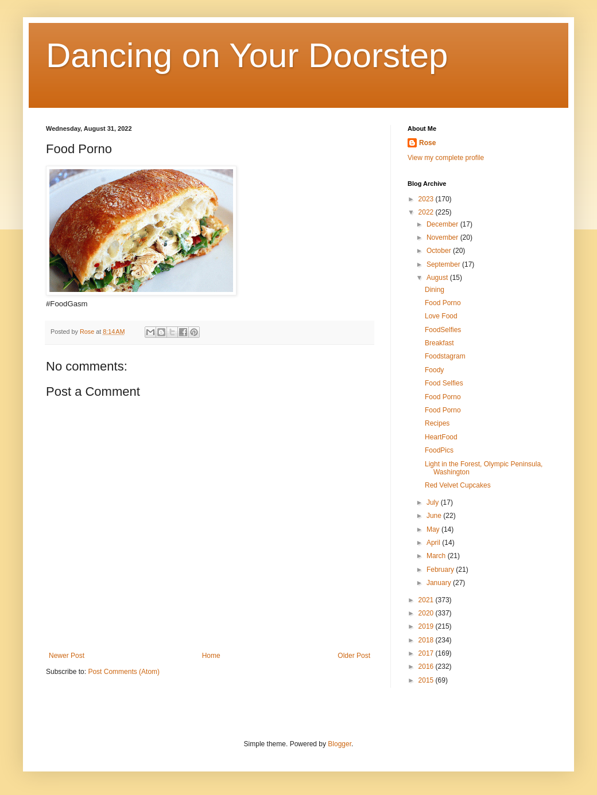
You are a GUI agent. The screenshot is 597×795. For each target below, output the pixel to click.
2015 (427, 680)
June (435, 516)
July (434, 502)
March (437, 556)
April (434, 543)
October (440, 251)
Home (211, 656)
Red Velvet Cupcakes (458, 485)
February (441, 570)
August (438, 278)
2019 (427, 626)
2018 (427, 640)
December (443, 224)
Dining (434, 290)
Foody (434, 370)
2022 (427, 212)
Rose (427, 143)
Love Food (441, 316)
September (444, 264)
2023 (427, 199)
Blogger (339, 744)
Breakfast (439, 343)
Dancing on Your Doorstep (247, 55)
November (443, 237)
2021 (427, 600)
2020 (427, 613)
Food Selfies (444, 383)
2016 (427, 666)
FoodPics (439, 450)
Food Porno (443, 303)
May (434, 529)
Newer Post (66, 656)
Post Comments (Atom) (124, 672)
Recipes (437, 423)
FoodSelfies (443, 330)
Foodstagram (445, 356)
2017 (427, 653)
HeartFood (441, 437)
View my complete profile (446, 158)
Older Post (354, 656)
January (440, 583)
